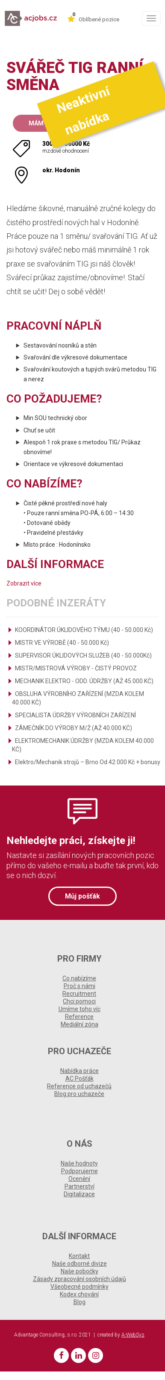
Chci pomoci (79, 1001)
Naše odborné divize (79, 1263)
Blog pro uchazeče (79, 1093)
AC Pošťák (79, 1078)
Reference (79, 1016)
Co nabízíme (79, 978)
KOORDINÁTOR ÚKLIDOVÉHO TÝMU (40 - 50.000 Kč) (84, 629)
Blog (79, 1302)
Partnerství (79, 1186)
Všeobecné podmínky (79, 1286)
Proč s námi (79, 986)
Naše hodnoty (79, 1163)
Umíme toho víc (79, 1009)
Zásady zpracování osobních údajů (79, 1279)
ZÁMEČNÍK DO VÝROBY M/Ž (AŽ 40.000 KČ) (73, 728)
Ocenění (79, 1178)
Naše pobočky (79, 1271)
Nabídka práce (79, 1070)
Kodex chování (79, 1294)
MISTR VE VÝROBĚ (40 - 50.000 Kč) (62, 642)
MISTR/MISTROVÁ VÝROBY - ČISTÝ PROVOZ (76, 668)
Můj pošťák (82, 896)
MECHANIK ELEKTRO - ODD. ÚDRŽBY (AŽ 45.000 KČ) (84, 681)
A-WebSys (132, 1335)
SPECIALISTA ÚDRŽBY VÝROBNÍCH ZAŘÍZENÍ (75, 715)
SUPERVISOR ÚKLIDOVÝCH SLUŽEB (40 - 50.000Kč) (83, 655)
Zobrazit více (23, 583)
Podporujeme (79, 1171)
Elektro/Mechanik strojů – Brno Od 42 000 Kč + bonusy (87, 762)
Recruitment (79, 993)
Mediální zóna (79, 1024)
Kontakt (79, 1255)
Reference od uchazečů (79, 1086)
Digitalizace (79, 1194)
